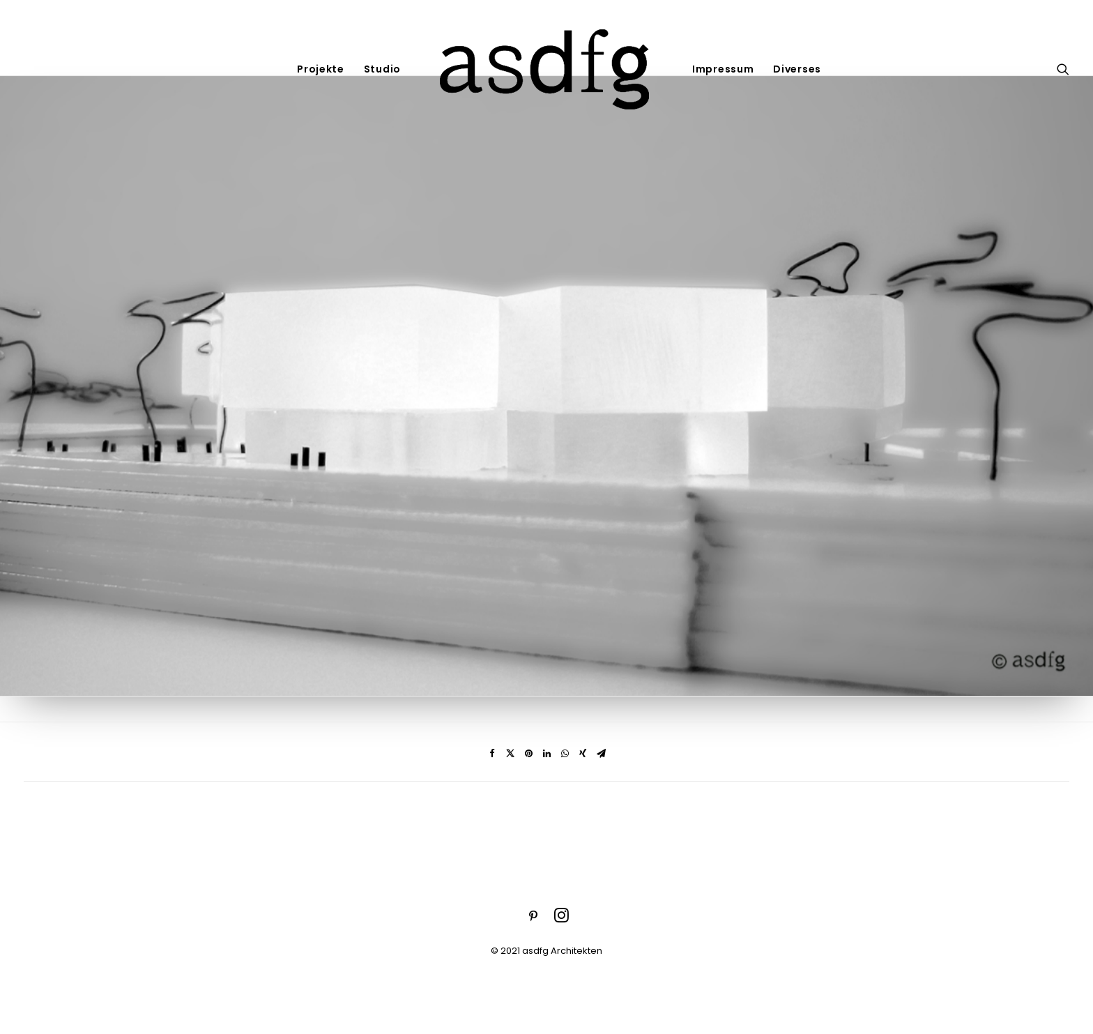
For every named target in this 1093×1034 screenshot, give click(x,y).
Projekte (320, 69)
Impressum (723, 69)
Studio (382, 69)
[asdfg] (546, 68)
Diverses (797, 69)
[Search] (1063, 68)
